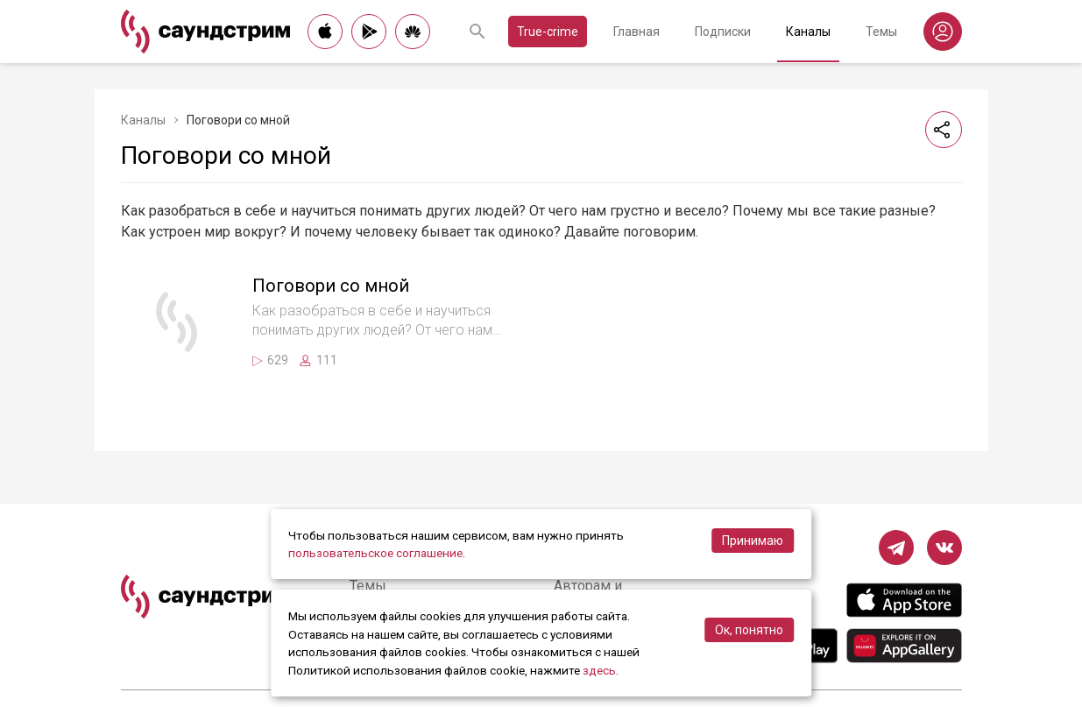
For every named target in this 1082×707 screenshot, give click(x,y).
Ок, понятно (749, 630)
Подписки (723, 32)
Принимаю (752, 541)
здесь (599, 670)
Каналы (808, 32)
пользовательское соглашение (375, 553)
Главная (636, 32)
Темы (881, 32)
